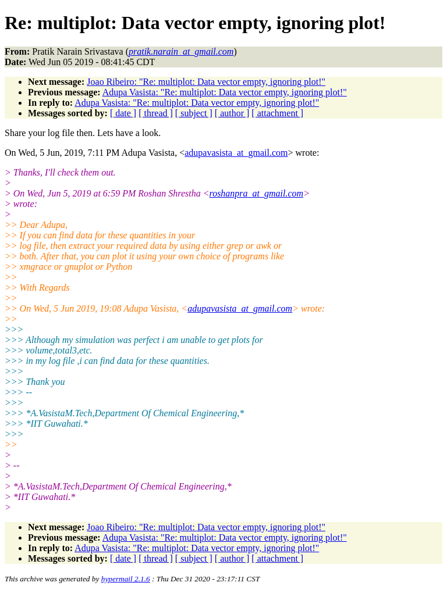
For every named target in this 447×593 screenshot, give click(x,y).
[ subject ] (193, 113)
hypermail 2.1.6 (125, 578)
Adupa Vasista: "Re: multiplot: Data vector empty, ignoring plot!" (224, 92)
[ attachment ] (277, 113)
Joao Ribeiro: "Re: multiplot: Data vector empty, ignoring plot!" (206, 82)
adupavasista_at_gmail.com (236, 153)
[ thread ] (156, 113)
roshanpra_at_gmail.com (257, 193)
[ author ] (232, 113)
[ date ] (123, 113)
